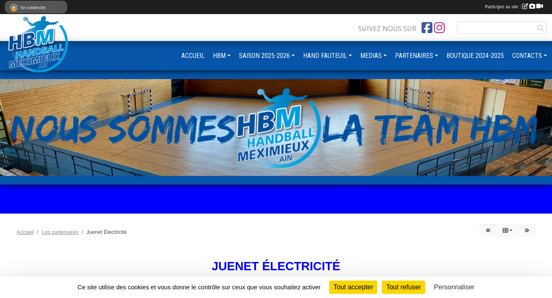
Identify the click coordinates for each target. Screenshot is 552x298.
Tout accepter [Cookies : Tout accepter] (353, 287)
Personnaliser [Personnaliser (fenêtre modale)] (454, 287)
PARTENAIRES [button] (414, 56)
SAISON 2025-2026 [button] (264, 56)
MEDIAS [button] (371, 56)
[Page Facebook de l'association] (427, 28)
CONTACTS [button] (527, 56)
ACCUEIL (193, 56)
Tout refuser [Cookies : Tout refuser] (403, 287)
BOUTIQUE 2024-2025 (475, 56)
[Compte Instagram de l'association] (439, 28)
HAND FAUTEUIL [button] (325, 56)
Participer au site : (514, 7)
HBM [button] (219, 56)
